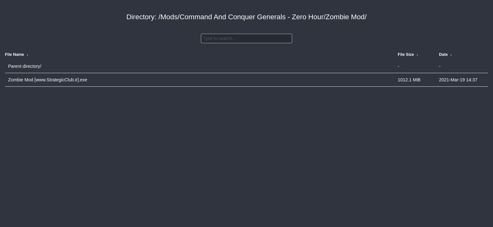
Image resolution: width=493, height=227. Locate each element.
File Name (14, 54)
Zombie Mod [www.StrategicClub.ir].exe (47, 79)
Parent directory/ (25, 66)
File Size (406, 54)
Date (443, 54)
